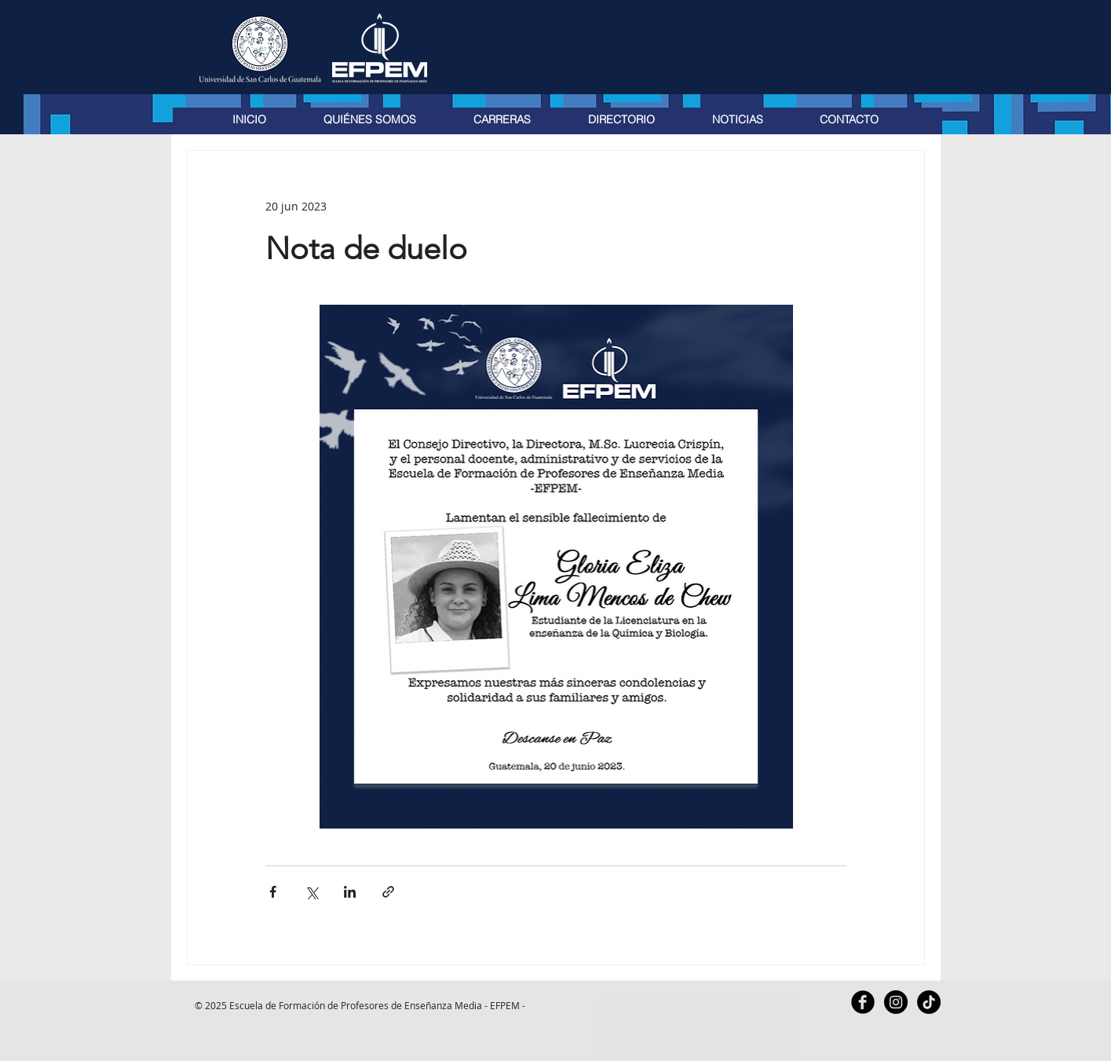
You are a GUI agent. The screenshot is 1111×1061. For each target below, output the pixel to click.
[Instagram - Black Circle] (896, 1002)
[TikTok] (929, 1002)
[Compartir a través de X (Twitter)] (311, 891)
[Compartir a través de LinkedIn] (349, 891)
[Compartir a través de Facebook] (272, 891)
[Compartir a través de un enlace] (388, 891)
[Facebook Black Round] (863, 1002)
